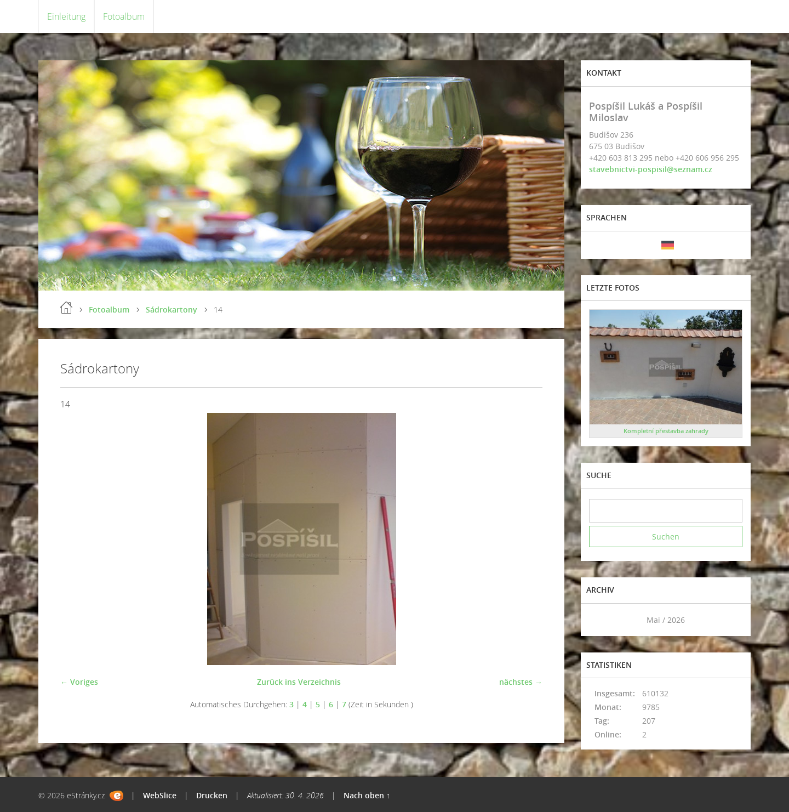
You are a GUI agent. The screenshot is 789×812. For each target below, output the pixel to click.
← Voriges (79, 682)
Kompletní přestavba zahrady (666, 431)
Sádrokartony (171, 309)
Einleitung (66, 16)
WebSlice (159, 795)
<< (601, 620)
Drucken (211, 795)
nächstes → (520, 682)
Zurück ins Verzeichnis (299, 682)
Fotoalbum (124, 16)
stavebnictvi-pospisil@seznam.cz (650, 169)
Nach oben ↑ (367, 795)
